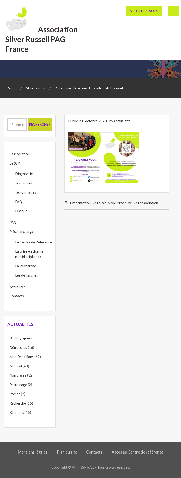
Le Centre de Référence (33, 242)
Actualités (17, 287)
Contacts (16, 296)
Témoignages (25, 192)
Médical (15, 366)
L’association (19, 154)
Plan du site (67, 452)
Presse (14, 394)
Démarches (18, 347)
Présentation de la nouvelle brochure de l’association (114, 202)
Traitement (24, 183)
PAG (12, 222)
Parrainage (18, 384)
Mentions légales (33, 452)
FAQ (18, 201)
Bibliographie (20, 338)
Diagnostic (24, 173)
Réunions (16, 412)
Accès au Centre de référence (137, 452)
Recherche (17, 403)
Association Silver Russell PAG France (41, 39)
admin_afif (122, 121)
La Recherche (25, 266)
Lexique (21, 211)
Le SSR (14, 163)
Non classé (17, 375)
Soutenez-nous (144, 11)
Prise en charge (21, 231)
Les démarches (26, 275)
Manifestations (21, 357)
